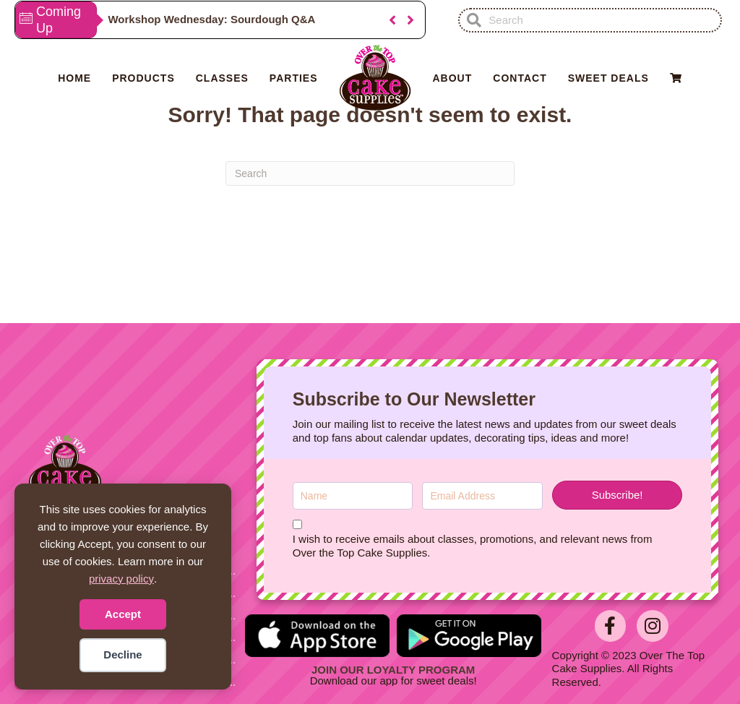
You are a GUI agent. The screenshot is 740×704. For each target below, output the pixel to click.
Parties (294, 78)
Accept (123, 614)
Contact (519, 78)
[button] (392, 20)
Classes (222, 78)
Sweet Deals (608, 78)
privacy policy (121, 578)
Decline (122, 654)
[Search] (370, 173)
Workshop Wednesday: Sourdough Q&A (211, 19)
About (453, 78)
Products (143, 78)
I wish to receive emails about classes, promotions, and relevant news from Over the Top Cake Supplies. (473, 546)
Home (74, 78)
